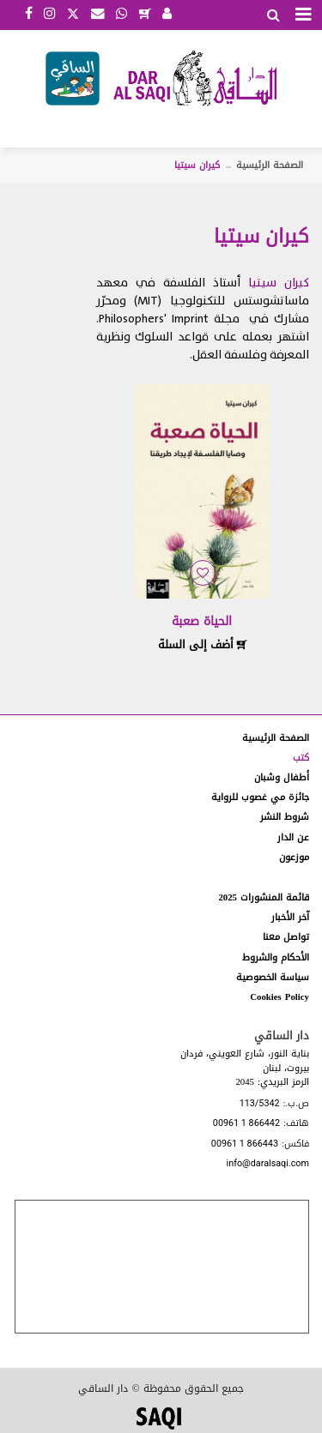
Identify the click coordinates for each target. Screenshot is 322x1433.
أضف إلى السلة (202, 644)
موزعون (294, 857)
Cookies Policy (279, 997)
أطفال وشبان (281, 777)
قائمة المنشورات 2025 (263, 897)
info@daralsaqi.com (268, 1164)
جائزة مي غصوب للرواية (260, 797)
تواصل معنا (286, 937)
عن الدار (293, 837)
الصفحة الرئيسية (269, 165)
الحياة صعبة (202, 621)
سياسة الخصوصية (272, 977)
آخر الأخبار (290, 917)
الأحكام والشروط (275, 957)
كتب (301, 758)
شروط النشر (284, 817)
